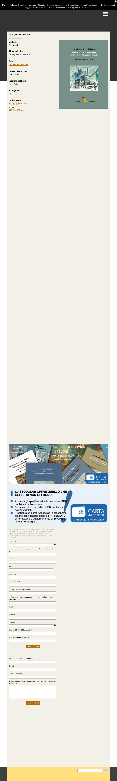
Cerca (105, 770)
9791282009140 (16, 110)
